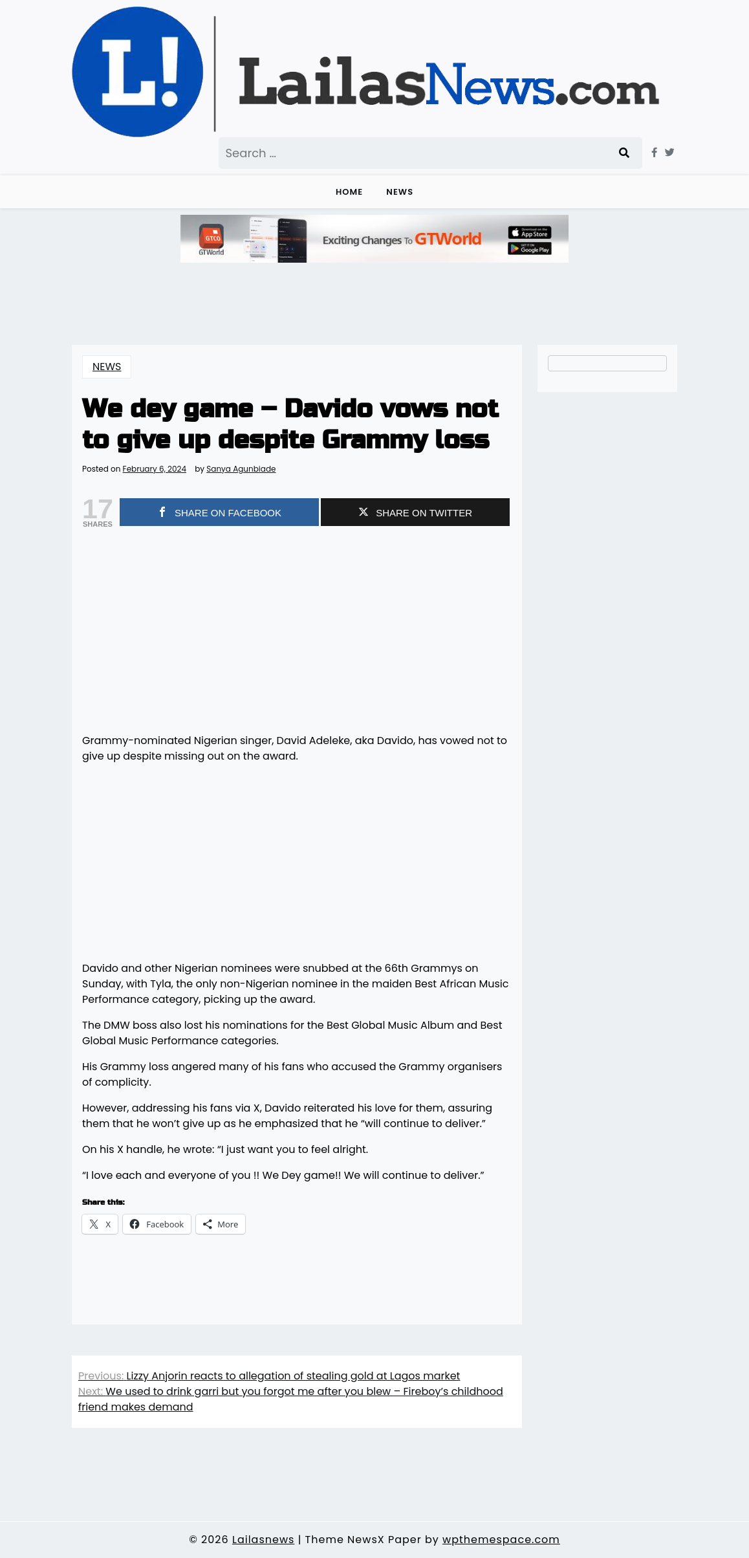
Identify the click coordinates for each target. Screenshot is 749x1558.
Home (349, 192)
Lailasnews (263, 1539)
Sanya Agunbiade (241, 469)
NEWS (399, 192)
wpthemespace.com (501, 1539)
